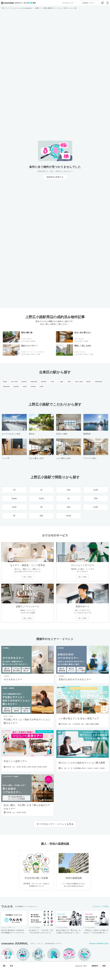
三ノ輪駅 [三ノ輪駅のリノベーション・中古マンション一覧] (60, 381)
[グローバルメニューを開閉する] (107, 3)
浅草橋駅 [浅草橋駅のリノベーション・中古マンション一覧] (33, 386)
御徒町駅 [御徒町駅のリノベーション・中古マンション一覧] (16, 386)
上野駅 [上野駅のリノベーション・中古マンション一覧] (69, 381)
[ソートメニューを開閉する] (4, 965)
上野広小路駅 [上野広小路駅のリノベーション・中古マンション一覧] (78, 381)
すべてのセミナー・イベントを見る (55, 824)
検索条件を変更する (55, 177)
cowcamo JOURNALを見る (99, 943)
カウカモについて (68, 3)
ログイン (88, 3)
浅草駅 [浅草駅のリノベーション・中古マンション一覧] (25, 386)
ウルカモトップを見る (101, 906)
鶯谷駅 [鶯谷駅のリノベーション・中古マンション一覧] (88, 381)
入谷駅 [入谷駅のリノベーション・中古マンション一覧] (52, 381)
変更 (104, 966)
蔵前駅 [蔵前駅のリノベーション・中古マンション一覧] (5, 381)
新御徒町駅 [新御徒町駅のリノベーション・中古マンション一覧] (6, 386)
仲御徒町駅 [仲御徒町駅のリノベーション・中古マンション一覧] (33, 381)
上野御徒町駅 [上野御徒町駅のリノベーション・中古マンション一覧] (98, 381)
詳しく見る (27, 577)
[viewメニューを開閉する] (11, 965)
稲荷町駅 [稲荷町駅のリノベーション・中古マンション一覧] (43, 381)
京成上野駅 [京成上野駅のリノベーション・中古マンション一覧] (14, 381)
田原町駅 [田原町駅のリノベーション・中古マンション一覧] (24, 381)
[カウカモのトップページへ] (18, 3)
